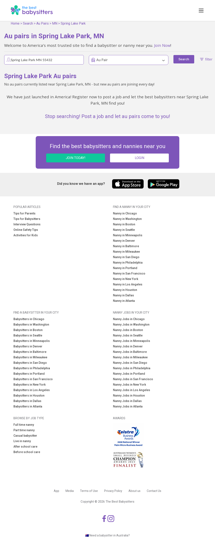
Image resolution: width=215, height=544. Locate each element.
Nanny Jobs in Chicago (129, 319)
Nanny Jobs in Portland (129, 373)
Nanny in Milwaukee (126, 251)
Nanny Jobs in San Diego (130, 362)
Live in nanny (22, 441)
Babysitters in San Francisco (33, 379)
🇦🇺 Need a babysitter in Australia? (107, 535)
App (56, 491)
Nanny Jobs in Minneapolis (131, 341)
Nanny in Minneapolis (127, 235)
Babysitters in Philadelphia (31, 368)
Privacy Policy (113, 491)
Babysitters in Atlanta (27, 406)
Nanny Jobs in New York (129, 384)
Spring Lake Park (73, 23)
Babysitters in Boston (28, 330)
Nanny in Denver (124, 240)
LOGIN (139, 158)
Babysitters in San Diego (30, 362)
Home (15, 23)
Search (28, 23)
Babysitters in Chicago (28, 319)
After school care (25, 446)
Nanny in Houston (125, 290)
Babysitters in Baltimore (29, 351)
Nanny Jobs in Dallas (127, 401)
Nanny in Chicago (125, 213)
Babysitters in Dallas (27, 401)
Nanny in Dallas (123, 295)
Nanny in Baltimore (126, 246)
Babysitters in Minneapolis (31, 341)
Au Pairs (42, 23)
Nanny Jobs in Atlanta (128, 406)
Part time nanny (24, 430)
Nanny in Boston (124, 224)
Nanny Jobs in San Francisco (133, 379)
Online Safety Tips (25, 229)
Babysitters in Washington (31, 324)
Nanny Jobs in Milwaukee (130, 357)
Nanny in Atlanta (124, 300)
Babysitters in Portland (29, 373)
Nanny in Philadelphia (128, 262)
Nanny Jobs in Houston (129, 395)
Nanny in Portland (125, 268)
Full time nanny (23, 424)
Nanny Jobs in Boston (128, 330)
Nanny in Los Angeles (127, 284)
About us (134, 491)
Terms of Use (89, 491)
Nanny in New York (125, 279)
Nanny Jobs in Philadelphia (131, 368)
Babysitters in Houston (29, 395)
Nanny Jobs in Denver (128, 346)
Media (70, 491)
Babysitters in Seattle (27, 335)
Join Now (162, 45)
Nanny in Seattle (124, 229)
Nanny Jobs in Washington (131, 324)
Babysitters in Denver (27, 346)
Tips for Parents (24, 213)
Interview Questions (27, 224)
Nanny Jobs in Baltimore (130, 351)
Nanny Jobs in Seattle (128, 335)
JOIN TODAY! (75, 158)
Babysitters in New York (29, 384)
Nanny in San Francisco (129, 273)
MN (54, 23)
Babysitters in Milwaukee (30, 357)
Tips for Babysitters (26, 219)
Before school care (26, 452)
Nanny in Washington (127, 219)
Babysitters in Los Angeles (31, 390)
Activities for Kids (25, 235)
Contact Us (154, 491)
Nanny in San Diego (126, 257)
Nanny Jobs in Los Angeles (131, 390)
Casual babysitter (25, 435)
